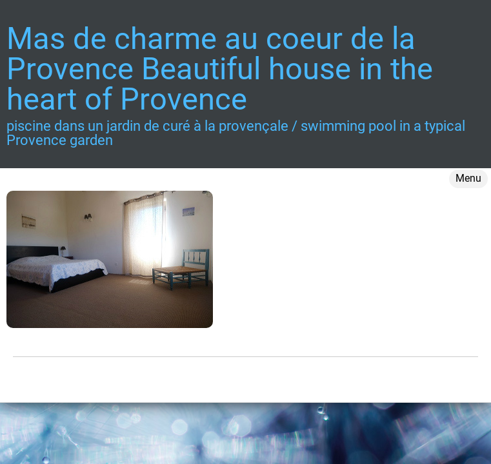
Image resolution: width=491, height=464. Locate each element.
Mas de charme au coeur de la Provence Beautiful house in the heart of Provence (219, 69)
